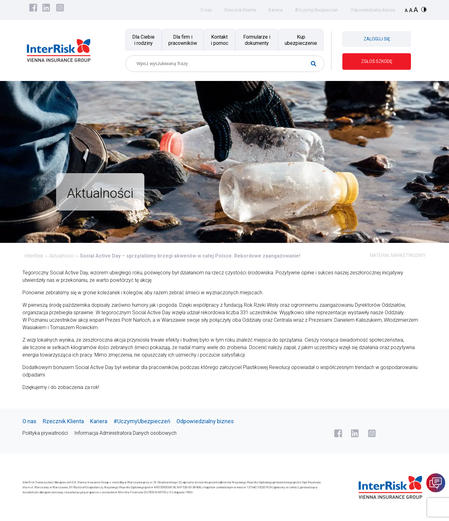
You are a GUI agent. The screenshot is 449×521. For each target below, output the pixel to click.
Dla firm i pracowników (182, 40)
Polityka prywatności (45, 433)
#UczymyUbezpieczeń (316, 9)
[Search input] (222, 64)
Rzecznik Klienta (240, 9)
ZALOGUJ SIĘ (377, 38)
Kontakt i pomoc (219, 40)
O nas (206, 9)
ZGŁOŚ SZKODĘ (376, 61)
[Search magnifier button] (316, 64)
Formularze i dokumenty (256, 40)
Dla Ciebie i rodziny (143, 40)
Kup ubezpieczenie (301, 40)
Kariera (275, 9)
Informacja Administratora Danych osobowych (125, 433)
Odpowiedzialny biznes (372, 9)
